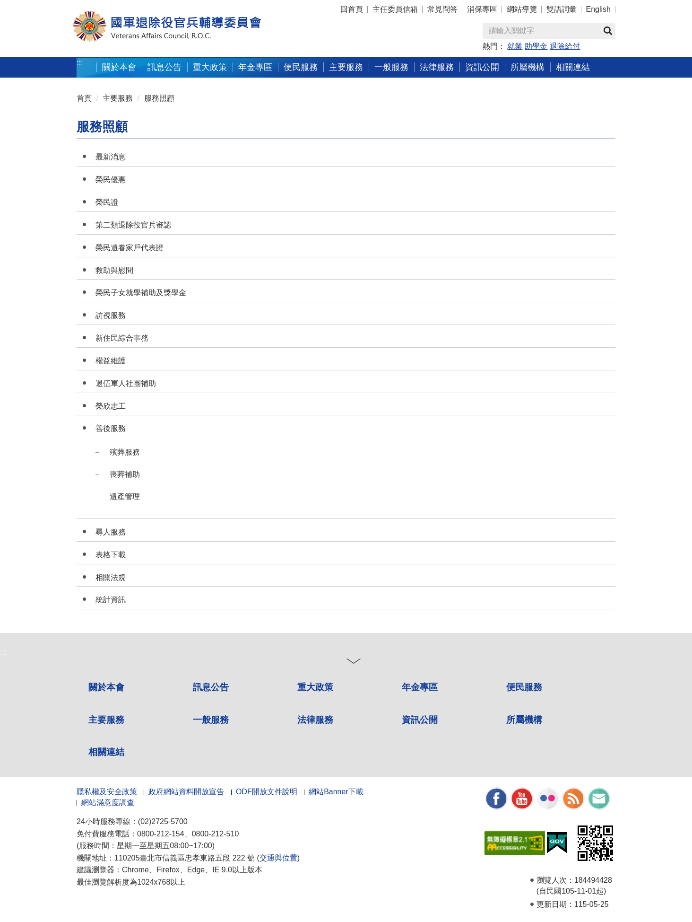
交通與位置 (278, 858)
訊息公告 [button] (164, 67)
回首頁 (351, 9)
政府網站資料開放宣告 (186, 792)
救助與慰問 (114, 270)
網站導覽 (522, 9)
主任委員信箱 (395, 9)
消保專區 (482, 9)
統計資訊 (110, 600)
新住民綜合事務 (121, 338)
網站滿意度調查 (107, 803)
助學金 (536, 46)
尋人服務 (110, 532)
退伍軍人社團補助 (125, 383)
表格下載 (110, 555)
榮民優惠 (110, 180)
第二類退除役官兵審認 (133, 225)
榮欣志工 (110, 406)
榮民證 (106, 202)
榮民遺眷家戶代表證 (129, 248)
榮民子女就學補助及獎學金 (140, 293)
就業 (514, 46)
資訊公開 (420, 720)
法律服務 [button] (437, 67)
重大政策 (210, 67)
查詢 (607, 31)
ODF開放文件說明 (266, 792)
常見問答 (442, 9)
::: (80, 63)
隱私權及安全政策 (107, 792)
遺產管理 (125, 496)
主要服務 (118, 98)
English (598, 9)
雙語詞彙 (561, 9)
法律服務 (315, 720)
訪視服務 (110, 315)
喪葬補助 (125, 474)
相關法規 (110, 577)
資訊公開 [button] (482, 67)
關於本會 (106, 687)
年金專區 (255, 67)
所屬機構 (524, 720)
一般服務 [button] (391, 67)
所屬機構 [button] (527, 67)
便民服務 (524, 687)
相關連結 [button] (573, 67)
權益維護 (110, 361)
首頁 (84, 98)
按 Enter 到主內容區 (42, 6)
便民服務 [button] (301, 67)
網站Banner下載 (336, 792)
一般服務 (211, 720)
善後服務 (110, 428)
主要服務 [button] (346, 67)
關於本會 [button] (119, 67)
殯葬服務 (125, 452)
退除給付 (565, 46)
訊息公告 (211, 687)
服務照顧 (159, 98)
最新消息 (110, 157)
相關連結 (106, 752)
